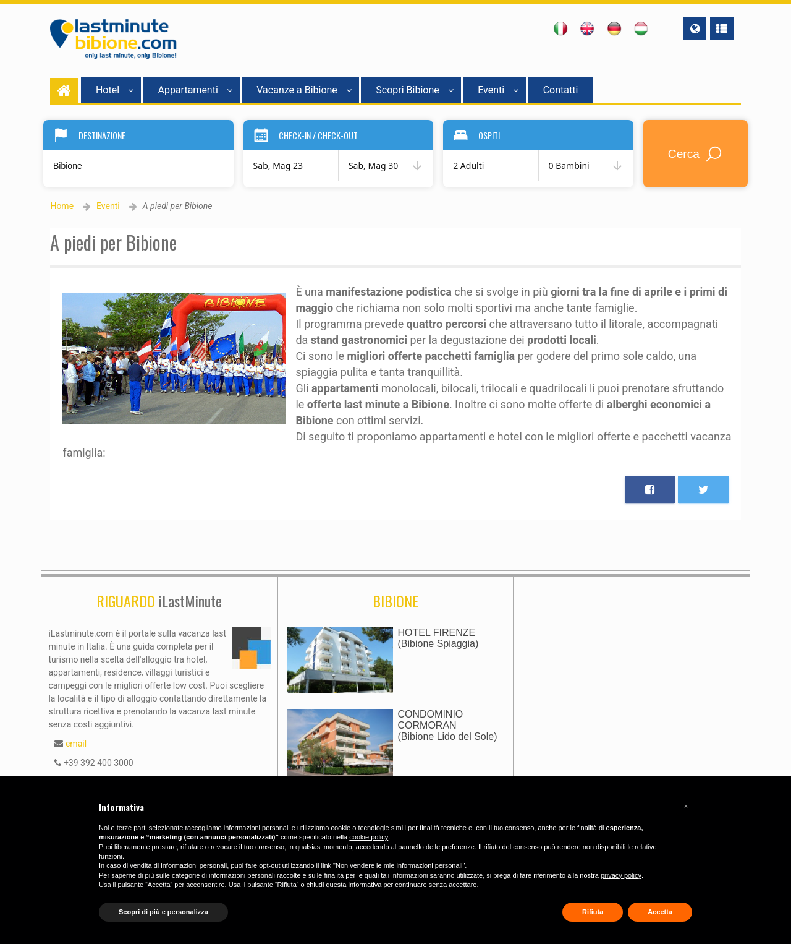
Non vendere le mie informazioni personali (399, 865)
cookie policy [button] (368, 837)
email (76, 744)
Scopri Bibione (414, 90)
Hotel (114, 90)
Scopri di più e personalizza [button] (163, 912)
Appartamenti (195, 90)
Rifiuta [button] (592, 912)
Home (62, 206)
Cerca (695, 154)
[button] (686, 806)
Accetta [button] (660, 912)
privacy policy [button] (621, 875)
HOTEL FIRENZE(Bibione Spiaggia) (438, 638)
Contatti (560, 90)
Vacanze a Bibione (304, 90)
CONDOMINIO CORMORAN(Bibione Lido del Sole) (447, 725)
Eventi (498, 90)
